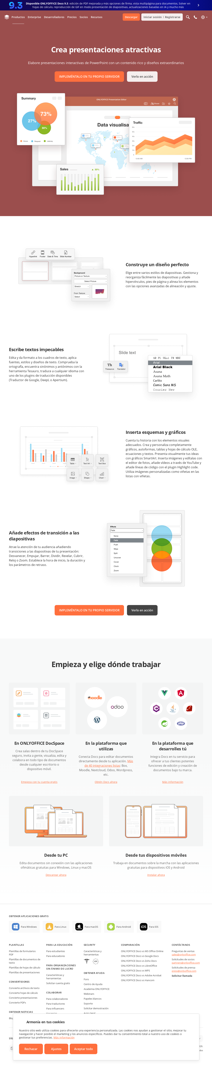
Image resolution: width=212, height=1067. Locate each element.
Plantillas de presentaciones (24, 972)
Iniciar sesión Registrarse (162, 17)
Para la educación (59, 944)
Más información (172, 782)
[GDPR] (96, 961)
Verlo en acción (142, 77)
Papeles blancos (92, 998)
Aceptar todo (83, 1049)
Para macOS (91, 926)
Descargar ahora (56, 875)
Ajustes (56, 1049)
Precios (72, 17)
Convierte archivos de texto (24, 988)
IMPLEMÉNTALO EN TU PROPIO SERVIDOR (89, 77)
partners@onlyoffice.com (186, 962)
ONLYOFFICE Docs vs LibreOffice (139, 965)
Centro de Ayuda (93, 984)
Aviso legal (89, 1013)
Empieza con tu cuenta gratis (39, 782)
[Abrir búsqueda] (188, 17)
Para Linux (60, 926)
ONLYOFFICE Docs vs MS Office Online (142, 951)
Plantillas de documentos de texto (24, 961)
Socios (84, 17)
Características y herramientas (55, 976)
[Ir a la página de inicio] (6, 17)
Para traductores (55, 1003)
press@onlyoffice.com (184, 971)
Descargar (131, 17)
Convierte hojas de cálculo (23, 993)
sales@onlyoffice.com (184, 954)
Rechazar (30, 1049)
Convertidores (19, 981)
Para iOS (153, 926)
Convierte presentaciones (23, 997)
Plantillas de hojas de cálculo (24, 967)
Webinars (89, 993)
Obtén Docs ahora (106, 782)
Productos (18, 17)
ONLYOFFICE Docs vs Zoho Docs (139, 960)
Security (89, 944)
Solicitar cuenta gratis (58, 983)
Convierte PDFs (17, 1002)
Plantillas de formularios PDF (22, 952)
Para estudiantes (55, 951)
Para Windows (29, 926)
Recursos (96, 17)
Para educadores (55, 956)
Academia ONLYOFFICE (96, 989)
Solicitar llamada (182, 975)
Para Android (123, 926)
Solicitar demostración (96, 1008)
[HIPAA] (87, 961)
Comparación (130, 944)
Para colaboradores (57, 998)
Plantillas (16, 944)
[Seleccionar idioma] (204, 17)
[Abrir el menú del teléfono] (195, 17)
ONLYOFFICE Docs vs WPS (135, 970)
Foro (86, 979)
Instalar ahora (156, 875)
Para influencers (55, 1008)
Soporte (88, 1003)
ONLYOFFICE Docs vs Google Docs (140, 956)
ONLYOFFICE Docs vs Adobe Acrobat (141, 975)
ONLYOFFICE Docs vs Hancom (137, 980)
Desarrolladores (54, 17)
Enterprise (34, 17)
